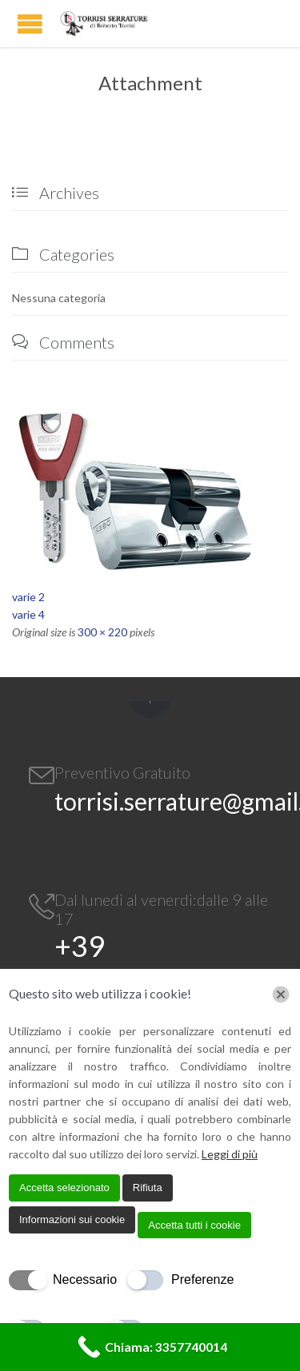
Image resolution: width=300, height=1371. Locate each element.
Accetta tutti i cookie (194, 1225)
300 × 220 (102, 632)
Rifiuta (147, 1188)
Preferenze (202, 1279)
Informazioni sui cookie (72, 1220)
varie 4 (28, 614)
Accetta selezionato (64, 1188)
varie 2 (28, 597)
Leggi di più (230, 1154)
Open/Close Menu (30, 24)
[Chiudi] (280, 994)
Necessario (85, 1279)
